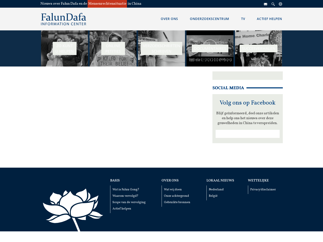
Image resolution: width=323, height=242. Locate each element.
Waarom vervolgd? (125, 196)
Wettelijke (258, 180)
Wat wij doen (173, 190)
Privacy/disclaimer (263, 190)
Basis (115, 180)
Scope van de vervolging (129, 202)
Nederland (216, 190)
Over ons (170, 180)
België (213, 196)
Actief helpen (121, 209)
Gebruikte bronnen (177, 202)
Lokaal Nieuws (220, 180)
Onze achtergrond (176, 196)
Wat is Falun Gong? (125, 190)
